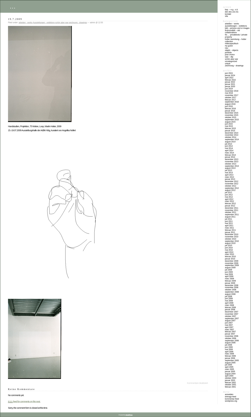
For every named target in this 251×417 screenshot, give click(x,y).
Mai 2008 (229, 301)
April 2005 (229, 367)
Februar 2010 (230, 256)
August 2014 (230, 142)
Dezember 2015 (231, 113)
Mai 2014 (229, 148)
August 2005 (230, 363)
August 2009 (230, 267)
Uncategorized (231, 61)
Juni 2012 (229, 195)
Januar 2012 (230, 206)
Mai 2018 (229, 93)
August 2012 (230, 190)
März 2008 (229, 305)
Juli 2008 (228, 296)
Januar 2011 (230, 232)
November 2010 (231, 237)
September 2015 (232, 120)
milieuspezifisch (231, 43)
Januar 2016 (230, 111)
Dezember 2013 (231, 159)
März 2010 (229, 254)
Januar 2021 (230, 84)
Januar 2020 (230, 86)
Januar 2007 (230, 334)
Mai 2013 (229, 173)
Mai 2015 (229, 126)
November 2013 (231, 161)
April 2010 (229, 252)
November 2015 (231, 115)
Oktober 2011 (230, 212)
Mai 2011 (229, 223)
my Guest (229, 46)
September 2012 (232, 188)
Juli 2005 (228, 365)
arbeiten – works (232, 24)
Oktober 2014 (230, 137)
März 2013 (229, 177)
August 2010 (230, 243)
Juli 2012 (228, 192)
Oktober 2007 (230, 316)
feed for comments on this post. (24, 401)
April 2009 (229, 276)
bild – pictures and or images (237, 28)
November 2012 (231, 184)
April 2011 (229, 226)
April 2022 (229, 78)
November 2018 (231, 91)
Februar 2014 (230, 155)
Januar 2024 (230, 75)
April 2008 (229, 303)
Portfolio (228, 52)
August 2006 (230, 343)
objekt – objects (231, 50)
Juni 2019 (229, 89)
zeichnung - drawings (78, 22)
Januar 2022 (230, 82)
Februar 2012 (230, 203)
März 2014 (229, 153)
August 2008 (230, 294)
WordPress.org (231, 401)
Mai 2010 (229, 250)
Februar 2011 (230, 230)
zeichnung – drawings (234, 66)
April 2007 (229, 327)
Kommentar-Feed (232, 399)
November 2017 (231, 95)
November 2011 (231, 210)
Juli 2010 (228, 245)
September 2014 (232, 139)
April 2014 (229, 150)
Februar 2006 (230, 356)
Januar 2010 (230, 259)
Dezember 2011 (231, 208)
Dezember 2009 (231, 261)
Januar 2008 (230, 309)
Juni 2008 (229, 298)
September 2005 (232, 360)
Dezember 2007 (231, 312)
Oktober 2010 (230, 239)
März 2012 (229, 201)
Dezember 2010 (231, 234)
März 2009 (229, 279)
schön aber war (61, 22)
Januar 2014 (230, 157)
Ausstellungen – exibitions (236, 26)
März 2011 (229, 228)
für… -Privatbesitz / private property (236, 36)
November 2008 (231, 287)
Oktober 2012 (230, 186)
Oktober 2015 (230, 117)
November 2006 (231, 336)
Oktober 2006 (230, 338)
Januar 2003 (230, 380)
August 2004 (230, 374)
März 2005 (229, 369)
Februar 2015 (230, 128)
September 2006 (232, 340)
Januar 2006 (230, 358)
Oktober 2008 (230, 290)
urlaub (227, 63)
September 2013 (232, 166)
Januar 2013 (230, 179)
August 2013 (230, 168)
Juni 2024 (229, 73)
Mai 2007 (229, 325)
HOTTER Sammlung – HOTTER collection (235, 40)
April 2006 (229, 352)
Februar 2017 (230, 100)
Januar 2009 (230, 283)
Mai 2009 (229, 274)
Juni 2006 (229, 347)
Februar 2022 (230, 80)
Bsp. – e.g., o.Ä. (231, 9)
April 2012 (229, 199)
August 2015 (230, 122)
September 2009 (232, 265)
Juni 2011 (229, 221)
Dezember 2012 (231, 181)
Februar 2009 (230, 281)
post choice (230, 54)
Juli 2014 (228, 144)
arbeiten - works (25, 22)
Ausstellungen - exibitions (44, 22)
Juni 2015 (229, 124)
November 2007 (231, 314)
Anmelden (229, 394)
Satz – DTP (229, 57)
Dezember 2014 (231, 133)
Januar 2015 (230, 131)
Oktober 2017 (230, 97)
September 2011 (232, 214)
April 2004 (229, 376)
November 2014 (231, 135)
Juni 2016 (229, 106)
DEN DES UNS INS (231, 12)
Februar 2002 (230, 382)
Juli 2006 (228, 345)
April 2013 (229, 175)
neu (226, 48)
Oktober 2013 (230, 164)
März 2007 (229, 329)
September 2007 (232, 318)
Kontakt (228, 14)
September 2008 (232, 292)
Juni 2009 (229, 272)
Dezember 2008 (231, 285)
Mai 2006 (229, 349)
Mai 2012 (229, 197)
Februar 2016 (230, 108)
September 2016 (232, 102)
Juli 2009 (228, 270)
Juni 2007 (229, 323)
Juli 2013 (228, 170)
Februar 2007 (230, 332)
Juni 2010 (229, 248)
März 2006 (229, 354)
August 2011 (230, 217)
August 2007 (230, 320)
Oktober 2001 (230, 385)
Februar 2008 (230, 307)
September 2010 (232, 241)
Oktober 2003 (230, 378)
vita (226, 16)
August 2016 (230, 104)
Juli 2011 (228, 219)
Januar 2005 (230, 371)
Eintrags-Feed (230, 397)
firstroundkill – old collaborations (232, 31)
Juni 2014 (229, 146)
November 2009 (231, 263)
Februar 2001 (230, 387)
